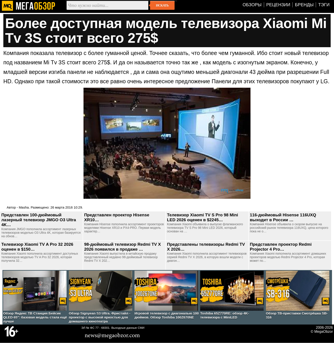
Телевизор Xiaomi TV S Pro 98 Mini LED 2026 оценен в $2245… (202, 217)
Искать (162, 5)
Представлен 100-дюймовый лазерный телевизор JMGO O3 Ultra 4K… (38, 220)
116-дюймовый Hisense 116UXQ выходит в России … (283, 217)
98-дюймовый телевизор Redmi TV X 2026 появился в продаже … (122, 247)
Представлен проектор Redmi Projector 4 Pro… (281, 247)
